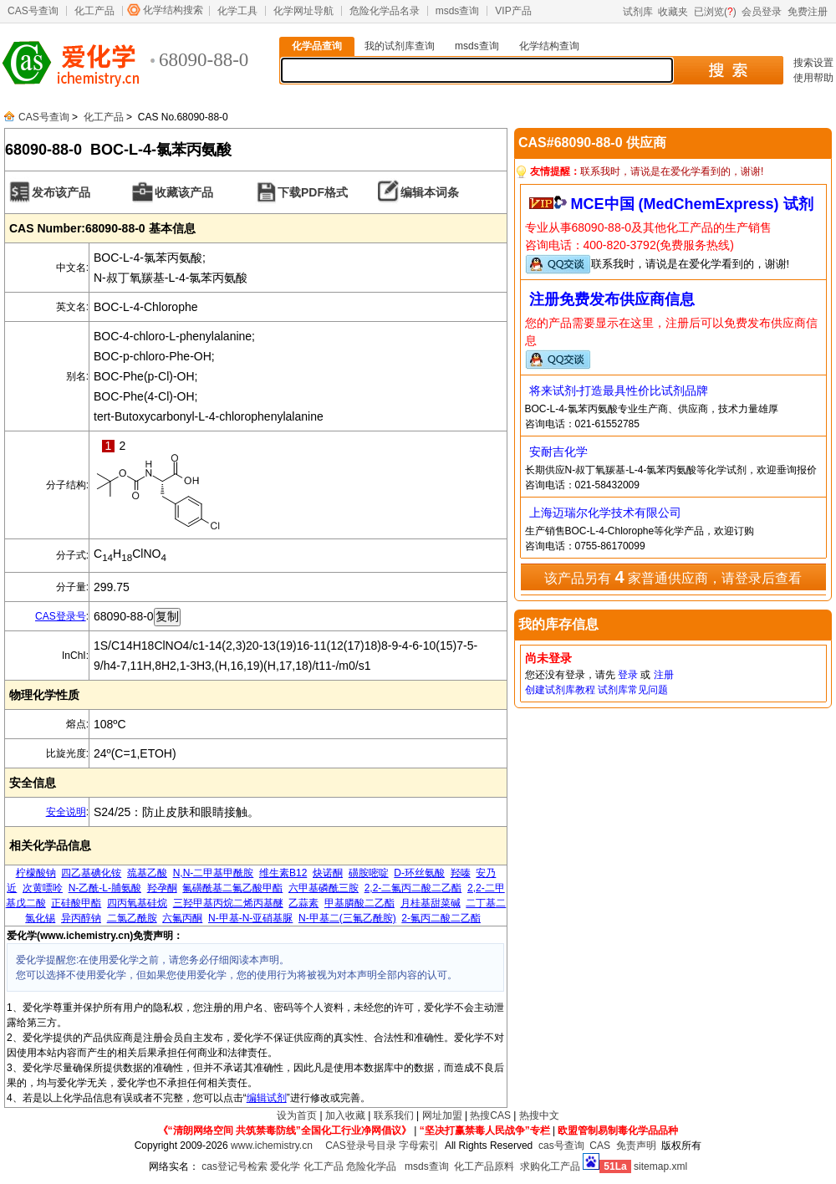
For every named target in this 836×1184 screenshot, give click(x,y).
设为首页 (297, 1115)
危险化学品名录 (384, 11)
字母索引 (419, 1145)
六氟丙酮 (182, 918)
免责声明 (636, 1145)
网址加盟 (442, 1115)
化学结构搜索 (173, 10)
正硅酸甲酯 (76, 903)
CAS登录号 (60, 616)
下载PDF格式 (313, 192)
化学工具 (237, 11)
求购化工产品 (550, 1166)
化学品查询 (317, 46)
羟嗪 (461, 873)
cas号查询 (561, 1145)
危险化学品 (371, 1166)
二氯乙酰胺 (132, 918)
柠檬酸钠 (36, 873)
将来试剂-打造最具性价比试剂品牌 (619, 390)
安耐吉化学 (558, 451)
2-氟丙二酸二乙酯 (441, 918)
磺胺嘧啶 (369, 873)
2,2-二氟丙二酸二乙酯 (413, 888)
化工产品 (94, 11)
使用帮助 (813, 78)
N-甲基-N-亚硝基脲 (250, 918)
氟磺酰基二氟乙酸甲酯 (232, 888)
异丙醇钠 (81, 918)
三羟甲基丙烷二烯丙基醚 (228, 903)
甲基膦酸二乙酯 (359, 903)
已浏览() (715, 12)
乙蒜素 (303, 903)
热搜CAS (490, 1115)
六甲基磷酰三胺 (323, 888)
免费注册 (808, 12)
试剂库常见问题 (633, 690)
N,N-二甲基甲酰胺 (213, 873)
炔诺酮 (328, 873)
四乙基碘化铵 (91, 873)
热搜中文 (539, 1115)
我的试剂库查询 (399, 46)
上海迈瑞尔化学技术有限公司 (605, 512)
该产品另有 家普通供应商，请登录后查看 (673, 577)
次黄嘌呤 (43, 888)
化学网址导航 (303, 11)
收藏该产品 (184, 192)
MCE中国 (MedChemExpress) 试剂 (692, 204)
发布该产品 (61, 192)
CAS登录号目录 (360, 1145)
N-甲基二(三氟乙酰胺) (347, 918)
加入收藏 (345, 1115)
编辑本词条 (429, 192)
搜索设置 (813, 63)
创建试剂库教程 (560, 690)
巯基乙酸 (147, 873)
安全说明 (66, 812)
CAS (599, 1145)
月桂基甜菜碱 (430, 903)
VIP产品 (513, 11)
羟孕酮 (162, 888)
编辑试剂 (267, 1098)
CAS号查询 (33, 11)
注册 (664, 675)
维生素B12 (283, 873)
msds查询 (458, 11)
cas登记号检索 (234, 1166)
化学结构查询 (549, 46)
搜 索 (727, 70)
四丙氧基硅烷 (137, 903)
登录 (628, 675)
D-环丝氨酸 (419, 873)
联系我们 (394, 1115)
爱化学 (285, 1166)
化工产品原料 (484, 1166)
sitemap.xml (660, 1166)
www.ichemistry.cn (272, 1145)
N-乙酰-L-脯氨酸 (105, 888)
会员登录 (762, 12)
